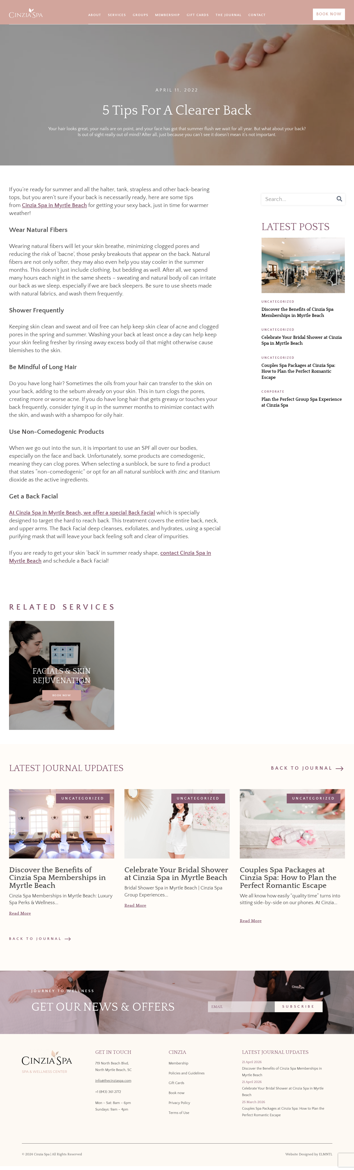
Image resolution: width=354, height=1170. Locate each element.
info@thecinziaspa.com (113, 1085)
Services (117, 15)
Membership (167, 15)
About (94, 15)
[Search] (339, 199)
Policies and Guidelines (187, 1077)
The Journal (228, 15)
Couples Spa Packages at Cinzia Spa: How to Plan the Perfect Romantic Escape (298, 371)
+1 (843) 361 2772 (108, 1096)
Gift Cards (198, 15)
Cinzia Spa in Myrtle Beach (54, 205)
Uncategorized (82, 798)
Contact (257, 15)
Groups (140, 15)
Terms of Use (179, 1117)
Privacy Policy (179, 1107)
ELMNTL (325, 1158)
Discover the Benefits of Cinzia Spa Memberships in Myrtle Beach (57, 878)
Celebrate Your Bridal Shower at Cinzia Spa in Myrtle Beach (176, 874)
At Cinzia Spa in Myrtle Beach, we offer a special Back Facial (82, 513)
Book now (176, 1097)
